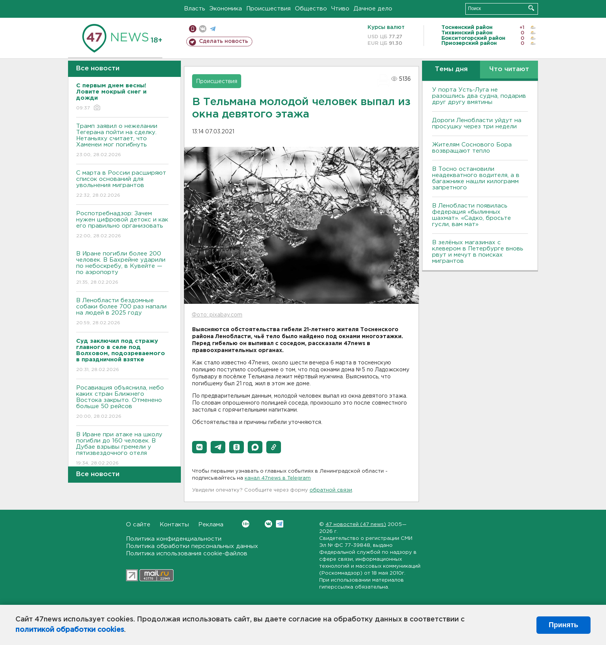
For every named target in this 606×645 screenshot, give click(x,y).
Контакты (174, 524)
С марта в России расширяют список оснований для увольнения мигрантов (122, 184)
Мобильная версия (192, 28)
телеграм (212, 28)
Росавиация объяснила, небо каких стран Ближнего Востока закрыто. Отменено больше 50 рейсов (122, 402)
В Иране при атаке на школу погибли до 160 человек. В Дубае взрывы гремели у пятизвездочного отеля (122, 449)
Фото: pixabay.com (217, 315)
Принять (563, 625)
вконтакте (202, 28)
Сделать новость (223, 41)
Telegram (279, 524)
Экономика (225, 8)
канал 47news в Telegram (278, 478)
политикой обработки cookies (69, 630)
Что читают (509, 69)
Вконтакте (245, 524)
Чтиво (340, 8)
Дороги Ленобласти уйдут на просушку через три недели (476, 123)
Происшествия (268, 8)
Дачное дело (373, 8)
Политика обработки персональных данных (192, 546)
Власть (194, 8)
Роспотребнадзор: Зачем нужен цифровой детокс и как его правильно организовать (122, 225)
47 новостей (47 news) (355, 524)
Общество (311, 8)
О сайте (138, 524)
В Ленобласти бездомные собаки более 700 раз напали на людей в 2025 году (122, 312)
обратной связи (331, 490)
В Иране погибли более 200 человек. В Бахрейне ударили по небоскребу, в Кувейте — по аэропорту (122, 268)
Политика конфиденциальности (173, 538)
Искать (531, 8)
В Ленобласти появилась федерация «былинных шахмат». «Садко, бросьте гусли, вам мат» (471, 215)
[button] (199, 447)
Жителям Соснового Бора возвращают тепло (472, 147)
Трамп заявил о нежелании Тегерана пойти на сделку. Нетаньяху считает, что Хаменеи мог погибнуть (122, 141)
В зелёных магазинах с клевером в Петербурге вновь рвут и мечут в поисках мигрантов (477, 252)
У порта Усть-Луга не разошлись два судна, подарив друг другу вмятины (479, 96)
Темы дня (451, 69)
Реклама (210, 524)
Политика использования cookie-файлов (186, 553)
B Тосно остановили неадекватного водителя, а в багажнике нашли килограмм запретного (475, 178)
